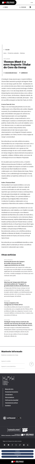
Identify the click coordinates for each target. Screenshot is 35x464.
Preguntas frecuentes (11, 391)
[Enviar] (31, 364)
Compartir (23, 72)
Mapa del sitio (9, 389)
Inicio (5, 53)
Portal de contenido (13, 53)
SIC (17, 456)
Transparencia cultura (11, 402)
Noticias (22, 53)
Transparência (17, 453)
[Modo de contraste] (30, 7)
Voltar (6, 49)
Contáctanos (9, 394)
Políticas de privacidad (11, 400)
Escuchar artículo (10, 72)
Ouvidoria (8, 405)
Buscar (22, 7)
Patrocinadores (9, 397)
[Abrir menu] (32, 3)
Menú (5, 7)
